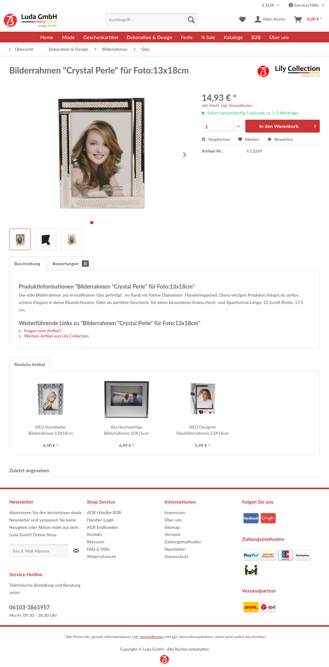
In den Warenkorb (287, 125)
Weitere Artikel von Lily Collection (54, 335)
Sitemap (172, 527)
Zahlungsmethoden (182, 541)
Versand (172, 534)
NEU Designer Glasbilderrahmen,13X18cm (202, 430)
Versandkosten (152, 636)
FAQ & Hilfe (98, 549)
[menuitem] (151, 19)
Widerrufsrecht (101, 556)
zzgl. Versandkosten (236, 105)
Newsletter (174, 549)
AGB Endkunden (102, 527)
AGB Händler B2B (104, 512)
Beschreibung (27, 263)
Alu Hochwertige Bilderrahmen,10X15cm (126, 430)
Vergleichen (216, 139)
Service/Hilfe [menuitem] (304, 5)
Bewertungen (71, 263)
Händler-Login (100, 519)
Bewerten (280, 139)
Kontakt (94, 534)
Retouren (96, 541)
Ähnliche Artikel (29, 364)
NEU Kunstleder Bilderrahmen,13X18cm (50, 430)
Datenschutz (176, 556)
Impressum (174, 512)
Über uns (173, 519)
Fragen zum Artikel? (40, 330)
